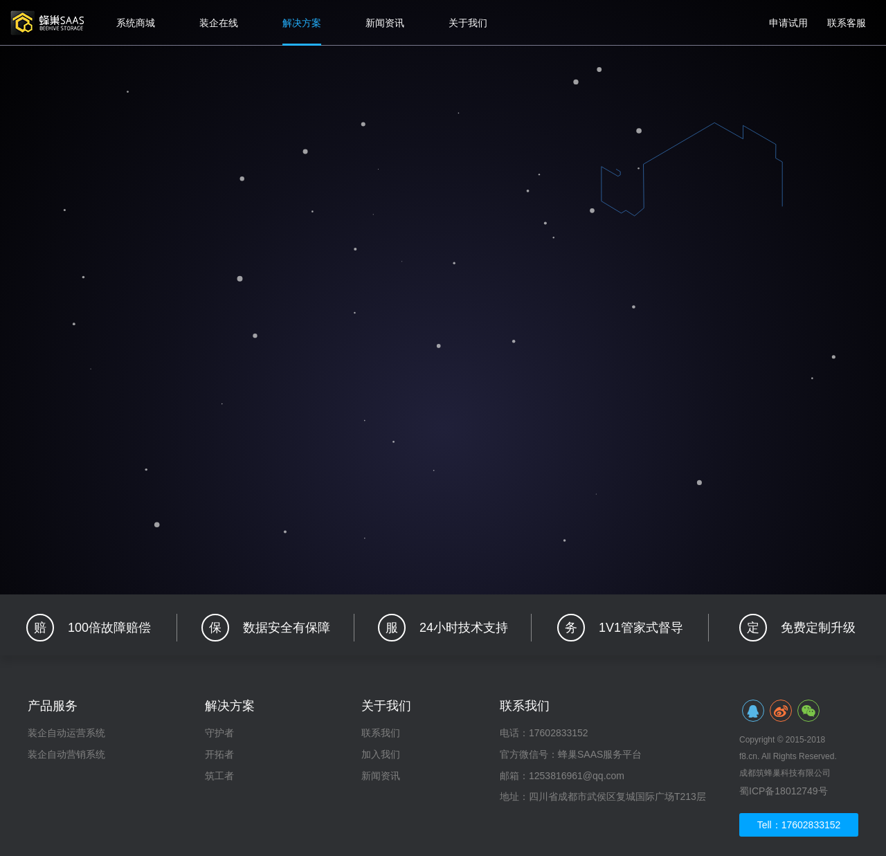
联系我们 (380, 732)
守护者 (219, 732)
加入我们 (380, 754)
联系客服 (846, 22)
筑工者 (219, 775)
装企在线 (218, 22)
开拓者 (219, 754)
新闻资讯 (384, 22)
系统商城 (135, 22)
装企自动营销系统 (66, 754)
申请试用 (788, 22)
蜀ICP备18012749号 (783, 790)
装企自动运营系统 (66, 732)
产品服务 (53, 706)
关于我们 (468, 22)
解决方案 (301, 22)
